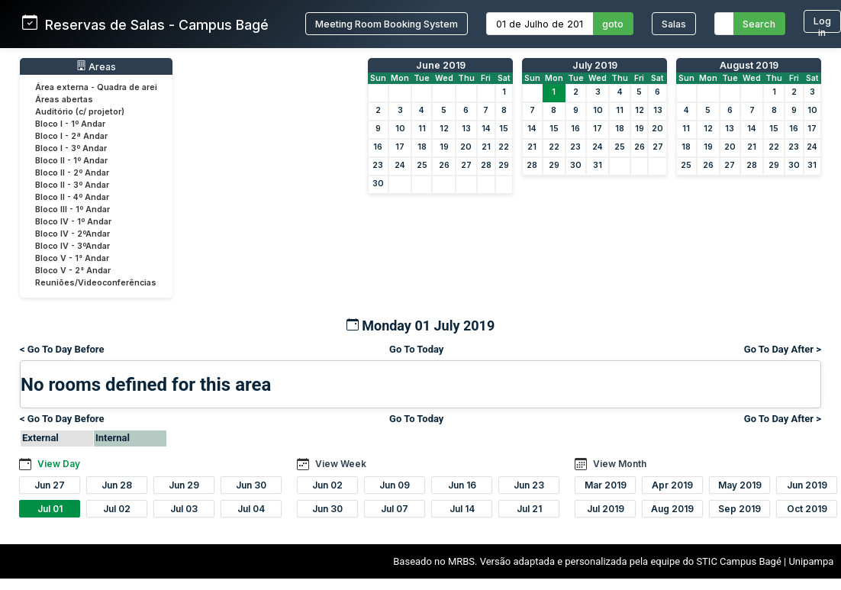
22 (503, 147)
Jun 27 (49, 485)
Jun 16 (462, 485)
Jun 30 (251, 485)
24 (400, 165)
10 (400, 129)
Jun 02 (327, 485)
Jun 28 (117, 485)
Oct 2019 (807, 508)
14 (486, 129)
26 (444, 165)
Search (759, 24)
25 (422, 165)
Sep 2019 (739, 508)
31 (597, 165)
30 (378, 184)
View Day (58, 463)
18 (422, 147)
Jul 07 (394, 508)
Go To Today (416, 349)
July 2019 (594, 65)
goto (613, 24)
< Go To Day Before (62, 349)
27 (466, 165)
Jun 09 (394, 485)
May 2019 (740, 485)
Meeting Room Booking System (386, 24)
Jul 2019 (605, 508)
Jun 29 (184, 485)
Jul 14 (462, 508)
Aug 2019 (672, 508)
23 (377, 165)
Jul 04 (251, 508)
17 (399, 147)
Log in (822, 24)
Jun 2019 (807, 485)
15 (503, 129)
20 (466, 147)
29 (503, 165)
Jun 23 (529, 485)
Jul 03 (184, 508)
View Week (340, 463)
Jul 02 (116, 508)
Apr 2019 (672, 485)
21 (486, 147)
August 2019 (749, 65)
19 (444, 147)
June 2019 (441, 65)
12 (444, 129)
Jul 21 (529, 508)
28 (486, 165)
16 (377, 147)
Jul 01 (50, 508)
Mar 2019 (606, 485)
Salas (674, 24)
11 (422, 129)
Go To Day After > (782, 349)
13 (466, 129)
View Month (619, 463)
